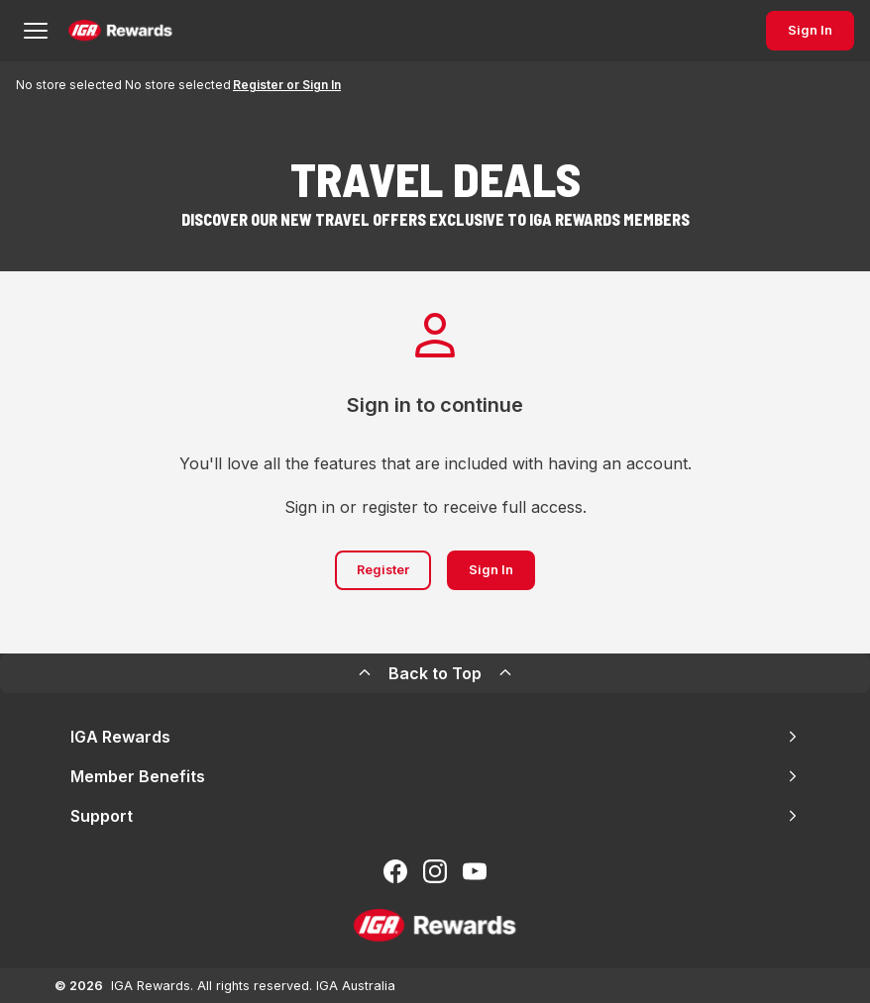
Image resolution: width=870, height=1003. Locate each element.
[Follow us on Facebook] (395, 871)
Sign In (810, 30)
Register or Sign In (287, 84)
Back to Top (435, 673)
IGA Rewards (435, 737)
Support (435, 816)
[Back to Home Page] (120, 31)
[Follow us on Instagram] (435, 871)
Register (383, 569)
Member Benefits (435, 776)
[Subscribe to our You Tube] (475, 871)
